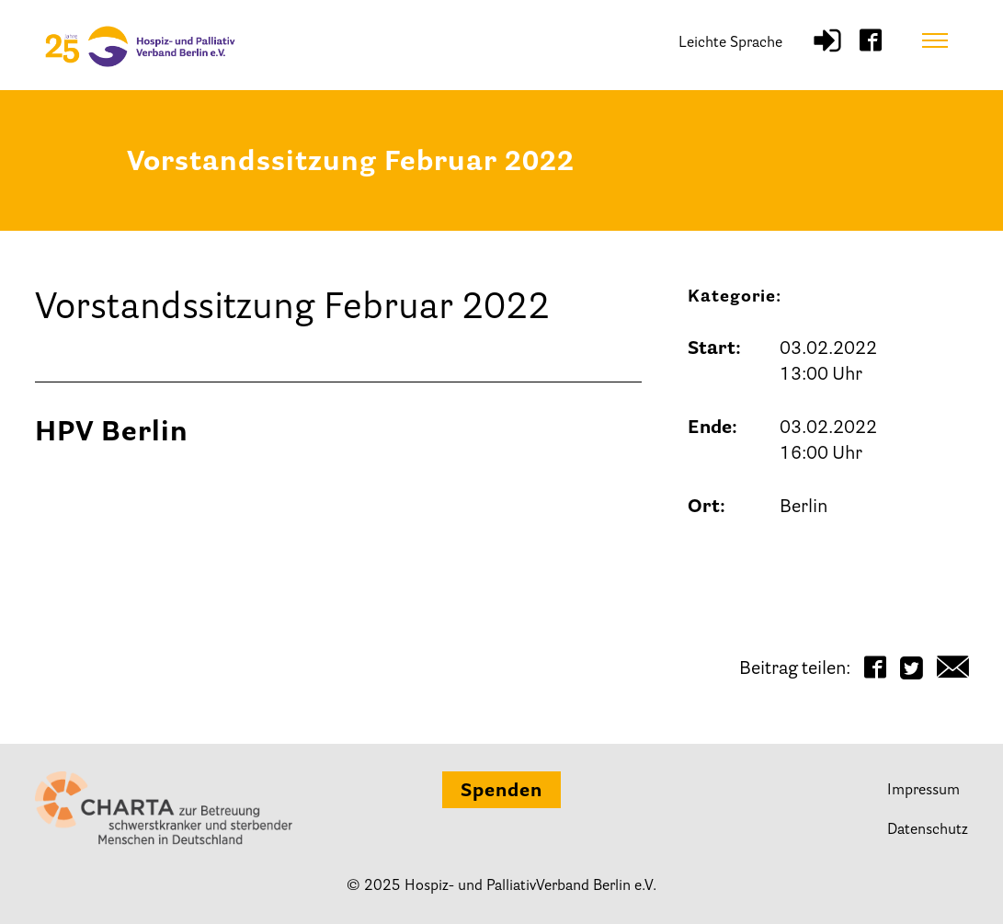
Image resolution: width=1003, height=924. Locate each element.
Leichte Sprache (730, 43)
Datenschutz (927, 830)
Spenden (501, 791)
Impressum (923, 790)
